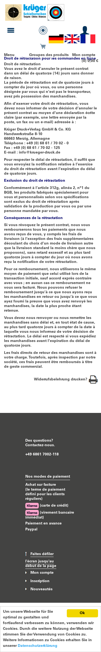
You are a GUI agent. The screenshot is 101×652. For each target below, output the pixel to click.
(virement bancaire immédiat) (49, 515)
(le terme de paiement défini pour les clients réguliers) (45, 494)
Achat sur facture (40, 485)
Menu (9, 55)
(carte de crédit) (46, 505)
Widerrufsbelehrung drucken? (66, 379)
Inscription (40, 581)
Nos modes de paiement (47, 477)
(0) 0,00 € (90, 61)
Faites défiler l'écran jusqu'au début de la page (40, 560)
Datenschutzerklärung (37, 646)
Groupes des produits (49, 55)
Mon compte (83, 55)
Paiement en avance (43, 524)
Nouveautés (41, 589)
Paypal (31, 530)
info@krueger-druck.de (39, 153)
